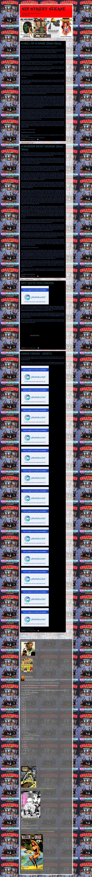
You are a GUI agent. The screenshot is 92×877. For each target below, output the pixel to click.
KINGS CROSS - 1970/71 (36, 353)
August (24, 741)
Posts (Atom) (28, 637)
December (25, 729)
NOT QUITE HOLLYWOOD (37, 283)
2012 (23, 720)
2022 (23, 704)
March (24, 746)
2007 (23, 750)
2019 (23, 709)
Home (43, 634)
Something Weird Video (25, 828)
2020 (23, 707)
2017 (23, 712)
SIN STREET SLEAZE (43, 9)
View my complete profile (26, 694)
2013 (23, 719)
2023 (23, 702)
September (25, 732)
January (25, 747)
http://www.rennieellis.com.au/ (27, 628)
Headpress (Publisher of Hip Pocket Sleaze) (29, 825)
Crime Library (23, 826)
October (25, 730)
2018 (23, 710)
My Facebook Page (24, 823)
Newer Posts (24, 634)
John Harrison (29, 676)
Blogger (52, 831)
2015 (23, 715)
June (24, 742)
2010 (23, 724)
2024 (23, 700)
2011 (23, 722)
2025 (23, 698)
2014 (23, 717)
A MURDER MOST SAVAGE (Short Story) (31, 735)
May (24, 744)
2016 (23, 714)
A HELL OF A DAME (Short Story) (41, 43)
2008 (23, 727)
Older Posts (61, 634)
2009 (23, 725)
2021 (23, 705)
